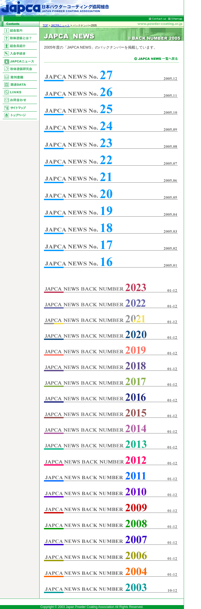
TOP (45, 25)
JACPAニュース (60, 25)
